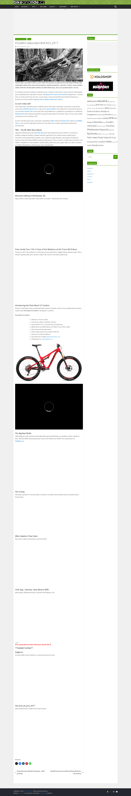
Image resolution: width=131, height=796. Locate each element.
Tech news (43, 6)
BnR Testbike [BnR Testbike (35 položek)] (107, 105)
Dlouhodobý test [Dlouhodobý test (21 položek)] (100, 108)
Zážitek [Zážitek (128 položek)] (100, 145)
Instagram (90, 182)
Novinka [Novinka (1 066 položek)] (98, 122)
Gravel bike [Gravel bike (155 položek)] (107, 114)
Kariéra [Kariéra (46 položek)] (89, 118)
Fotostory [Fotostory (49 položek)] (99, 115)
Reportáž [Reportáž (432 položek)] (104, 129)
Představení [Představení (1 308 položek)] (93, 129)
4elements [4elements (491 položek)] (92, 101)
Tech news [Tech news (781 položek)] (92, 137)
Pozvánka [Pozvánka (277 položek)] (110, 126)
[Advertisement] (65, 22)
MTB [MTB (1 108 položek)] (111, 118)
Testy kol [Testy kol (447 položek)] (107, 137)
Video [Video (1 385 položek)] (109, 141)
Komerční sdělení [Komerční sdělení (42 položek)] (97, 118)
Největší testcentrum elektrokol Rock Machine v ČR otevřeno (66, 772)
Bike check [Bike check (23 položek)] (110, 101)
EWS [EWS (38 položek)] (108, 111)
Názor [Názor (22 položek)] (104, 122)
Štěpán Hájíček (26, 46)
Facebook (89, 168)
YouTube (89, 176)
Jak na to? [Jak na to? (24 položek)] (114, 114)
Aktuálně (24, 6)
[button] (28, 6)
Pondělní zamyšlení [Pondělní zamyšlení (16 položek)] (101, 126)
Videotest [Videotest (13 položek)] (114, 142)
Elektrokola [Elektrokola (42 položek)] (112, 108)
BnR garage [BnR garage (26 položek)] (93, 105)
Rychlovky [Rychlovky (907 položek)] (92, 133)
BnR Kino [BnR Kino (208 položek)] (99, 105)
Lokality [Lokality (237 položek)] (105, 118)
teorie (42, 99)
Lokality (52, 6)
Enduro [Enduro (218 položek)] (90, 111)
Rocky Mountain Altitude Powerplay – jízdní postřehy (30, 772)
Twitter (89, 171)
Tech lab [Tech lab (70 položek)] (111, 134)
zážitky (46, 99)
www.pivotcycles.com (53, 337)
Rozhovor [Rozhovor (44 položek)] (111, 130)
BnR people (74, 6)
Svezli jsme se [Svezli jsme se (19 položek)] (105, 134)
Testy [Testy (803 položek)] (100, 137)
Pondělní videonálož (21, 39)
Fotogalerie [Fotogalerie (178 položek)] (91, 114)
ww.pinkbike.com (47, 339)
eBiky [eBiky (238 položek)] (107, 108)
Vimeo (89, 179)
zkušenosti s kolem (56, 99)
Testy (33, 6)
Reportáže (62, 6)
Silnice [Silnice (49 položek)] (100, 134)
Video (29, 39)
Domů (17, 6)
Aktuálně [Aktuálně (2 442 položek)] (102, 101)
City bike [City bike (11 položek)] (93, 108)
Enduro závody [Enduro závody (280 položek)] (100, 111)
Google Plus (90, 174)
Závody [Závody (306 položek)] (95, 145)
